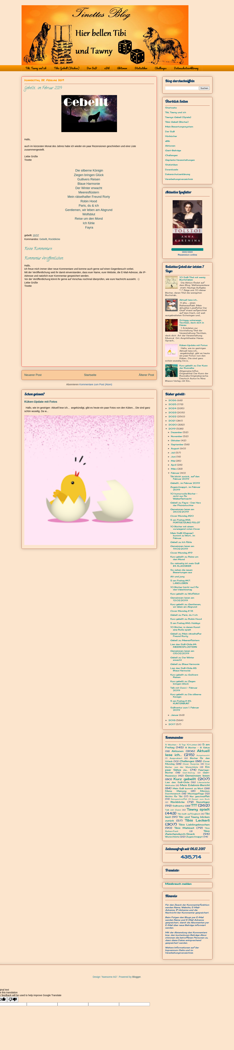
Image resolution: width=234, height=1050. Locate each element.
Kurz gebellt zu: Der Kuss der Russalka (193, 366)
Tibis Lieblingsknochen (194, 824)
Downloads (171, 169)
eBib (107, 68)
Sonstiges (203, 801)
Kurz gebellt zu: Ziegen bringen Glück (182, 682)
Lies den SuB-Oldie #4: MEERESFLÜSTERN (183, 645)
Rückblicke (54, 239)
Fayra (89, 227)
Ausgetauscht (203, 755)
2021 (172, 420)
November (177, 436)
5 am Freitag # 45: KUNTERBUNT (180, 702)
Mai (173, 460)
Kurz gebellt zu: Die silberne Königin (185, 695)
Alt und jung (177, 576)
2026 (172, 400)
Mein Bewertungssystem (179, 126)
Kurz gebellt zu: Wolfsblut (185, 593)
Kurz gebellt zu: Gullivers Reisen (184, 675)
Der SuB (92, 68)
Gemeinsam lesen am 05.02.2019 (182, 652)
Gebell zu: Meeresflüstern (184, 640)
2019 (172, 428)
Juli (173, 452)
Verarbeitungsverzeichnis (179, 179)
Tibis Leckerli (197, 820)
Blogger (136, 976)
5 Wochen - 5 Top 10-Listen (181, 744)
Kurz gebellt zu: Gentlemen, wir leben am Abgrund (185, 605)
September (177, 444)
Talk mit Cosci (173, 810)
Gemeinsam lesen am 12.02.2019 (182, 598)
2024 (172, 408)
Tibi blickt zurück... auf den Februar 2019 (184, 477)
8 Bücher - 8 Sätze (197, 747)
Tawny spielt (198, 809)
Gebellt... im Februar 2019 (185, 483)
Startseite (90, 375)
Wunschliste (172, 836)
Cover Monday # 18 (181, 611)
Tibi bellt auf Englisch (189, 814)
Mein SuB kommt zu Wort (188, 788)
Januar (175, 715)
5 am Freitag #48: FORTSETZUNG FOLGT (185, 521)
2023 (172, 412)
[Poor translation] (12, 999)
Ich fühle (89, 223)
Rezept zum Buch (201, 799)
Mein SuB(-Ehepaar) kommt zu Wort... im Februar (182, 535)
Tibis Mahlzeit (184, 827)
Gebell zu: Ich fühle (181, 542)
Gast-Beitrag (189, 773)
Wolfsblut (88, 214)
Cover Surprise (191, 764)
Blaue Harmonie (89, 183)
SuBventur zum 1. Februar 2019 (184, 708)
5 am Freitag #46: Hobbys (185, 623)
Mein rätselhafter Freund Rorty (88, 196)
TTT (194, 805)
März (174, 468)
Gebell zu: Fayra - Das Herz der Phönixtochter (185, 503)
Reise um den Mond (89, 218)
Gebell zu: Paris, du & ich (184, 615)
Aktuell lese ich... (188, 300)
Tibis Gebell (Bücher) (66, 68)
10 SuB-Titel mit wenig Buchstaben (192, 278)
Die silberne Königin (89, 170)
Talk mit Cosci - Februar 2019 (183, 688)
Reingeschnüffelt (179, 799)
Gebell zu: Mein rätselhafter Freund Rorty (185, 634)
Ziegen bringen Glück (89, 175)
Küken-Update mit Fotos (40, 401)
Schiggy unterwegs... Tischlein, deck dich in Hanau (191, 323)
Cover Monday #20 (182, 516)
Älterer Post (146, 375)
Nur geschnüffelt (200, 796)
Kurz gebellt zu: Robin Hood (186, 619)
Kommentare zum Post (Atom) (95, 384)
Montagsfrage (196, 793)
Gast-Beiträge (173, 150)
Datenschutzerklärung (186, 68)
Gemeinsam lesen (197, 775)
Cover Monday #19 (181, 552)
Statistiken (141, 68)
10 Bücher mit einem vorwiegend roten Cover (185, 527)
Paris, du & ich (89, 205)
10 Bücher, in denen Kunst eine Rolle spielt (185, 628)
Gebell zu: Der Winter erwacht (182, 658)
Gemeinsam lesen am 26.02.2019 (182, 510)
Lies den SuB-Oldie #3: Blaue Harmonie (183, 669)
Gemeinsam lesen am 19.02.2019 (182, 547)
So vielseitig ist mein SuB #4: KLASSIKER (184, 564)
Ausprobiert (176, 758)
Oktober (176, 440)
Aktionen (122, 68)
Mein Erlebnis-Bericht (195, 785)
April (174, 464)
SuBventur (178, 805)
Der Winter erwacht (88, 188)
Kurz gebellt (185, 779)
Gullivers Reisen (88, 179)
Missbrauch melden (178, 883)
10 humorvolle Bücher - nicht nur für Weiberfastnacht (183, 496)
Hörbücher (171, 136)
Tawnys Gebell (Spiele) (178, 117)
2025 (172, 404)
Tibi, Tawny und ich (35, 68)
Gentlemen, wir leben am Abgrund (88, 210)
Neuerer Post (33, 375)
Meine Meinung (175, 791)
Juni (173, 456)
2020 (172, 424)
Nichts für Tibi (173, 796)
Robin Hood (88, 201)
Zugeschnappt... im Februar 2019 (185, 488)
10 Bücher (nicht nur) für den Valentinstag (184, 588)
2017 (172, 724)
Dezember (177, 432)
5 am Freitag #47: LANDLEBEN (180, 581)
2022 (172, 416)
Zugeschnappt (194, 836)
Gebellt (43, 239)
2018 (172, 720)
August (175, 448)
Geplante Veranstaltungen (180, 160)
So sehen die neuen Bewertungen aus (181, 571)
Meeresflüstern (88, 192)
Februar (175, 473)
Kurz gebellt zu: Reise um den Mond (184, 557)
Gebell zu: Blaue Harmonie (184, 664)
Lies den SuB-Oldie (177, 782)
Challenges (161, 68)
